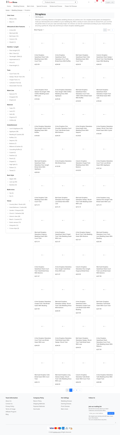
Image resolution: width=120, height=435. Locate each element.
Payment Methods (39, 406)
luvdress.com (56, 432)
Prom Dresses (65, 406)
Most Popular (38, 30)
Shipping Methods (39, 404)
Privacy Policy (10, 406)
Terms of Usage (10, 409)
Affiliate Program (11, 412)
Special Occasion (42, 6)
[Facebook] (90, 401)
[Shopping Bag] (101, 2)
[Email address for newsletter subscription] (98, 413)
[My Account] (89, 2)
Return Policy (37, 401)
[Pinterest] (95, 401)
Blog (7, 414)
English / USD (110, 2)
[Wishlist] (95, 2)
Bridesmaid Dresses (56, 6)
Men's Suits (30, 6)
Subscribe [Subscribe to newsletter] (111, 413)
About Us (8, 401)
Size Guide (36, 409)
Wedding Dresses (19, 6)
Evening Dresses (66, 404)
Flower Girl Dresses (71, 6)
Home (9, 6)
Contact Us (9, 404)
